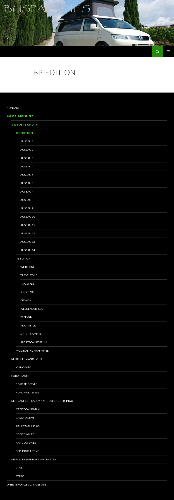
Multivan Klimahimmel (32, 350)
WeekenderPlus (31, 308)
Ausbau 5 (26, 174)
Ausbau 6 (26, 183)
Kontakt (13, 108)
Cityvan (25, 300)
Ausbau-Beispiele (20, 116)
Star (19, 467)
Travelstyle (28, 275)
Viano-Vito (23, 367)
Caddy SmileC (25, 434)
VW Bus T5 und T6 (24, 124)
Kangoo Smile (26, 442)
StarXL (20, 476)
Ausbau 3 (26, 158)
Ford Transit (20, 375)
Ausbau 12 (27, 233)
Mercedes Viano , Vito (26, 359)
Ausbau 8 (26, 200)
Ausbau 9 (26, 208)
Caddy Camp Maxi (28, 409)
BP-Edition (24, 133)
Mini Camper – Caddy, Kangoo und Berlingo (42, 400)
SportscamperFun (33, 342)
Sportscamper (30, 334)
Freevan (26, 317)
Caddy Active (25, 417)
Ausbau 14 (27, 250)
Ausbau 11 (27, 225)
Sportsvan (28, 292)
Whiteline (27, 267)
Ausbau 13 (27, 241)
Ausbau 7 (26, 191)
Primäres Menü (168, 51)
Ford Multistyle (27, 392)
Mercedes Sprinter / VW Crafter (33, 459)
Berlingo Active (27, 451)
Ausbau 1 (26, 141)
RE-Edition (23, 258)
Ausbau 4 (26, 166)
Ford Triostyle (26, 384)
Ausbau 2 (26, 149)
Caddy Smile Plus (27, 426)
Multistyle (28, 325)
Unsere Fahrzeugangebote (26, 484)
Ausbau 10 (27, 216)
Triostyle (27, 283)
